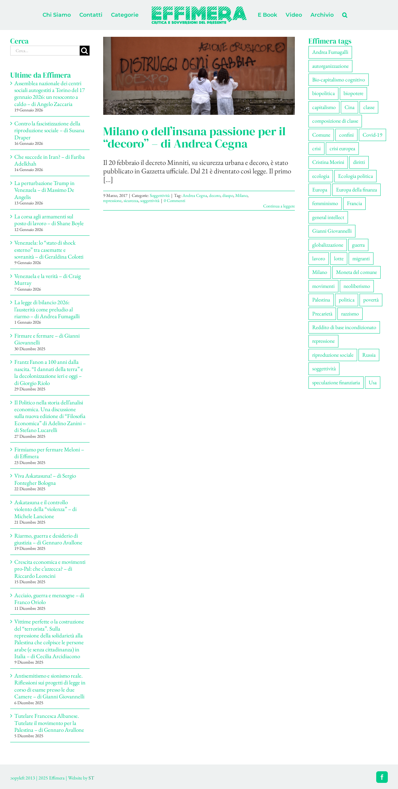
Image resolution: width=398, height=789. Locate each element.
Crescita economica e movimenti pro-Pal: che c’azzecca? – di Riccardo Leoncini (49, 568)
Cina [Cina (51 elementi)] (349, 107)
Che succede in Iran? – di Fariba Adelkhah (49, 160)
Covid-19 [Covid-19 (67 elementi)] (372, 134)
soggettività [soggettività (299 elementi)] (324, 368)
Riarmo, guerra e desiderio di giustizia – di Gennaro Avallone (48, 539)
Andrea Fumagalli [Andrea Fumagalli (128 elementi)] (330, 52)
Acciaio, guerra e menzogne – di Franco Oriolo (49, 598)
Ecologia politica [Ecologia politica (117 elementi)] (355, 176)
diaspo (227, 195)
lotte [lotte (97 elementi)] (339, 258)
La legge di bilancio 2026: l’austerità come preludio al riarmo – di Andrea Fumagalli (47, 309)
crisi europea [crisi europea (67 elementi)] (342, 148)
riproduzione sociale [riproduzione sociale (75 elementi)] (332, 354)
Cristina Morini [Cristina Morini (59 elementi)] (328, 162)
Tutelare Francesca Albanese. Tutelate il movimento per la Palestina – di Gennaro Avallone (49, 722)
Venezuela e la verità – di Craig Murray (47, 279)
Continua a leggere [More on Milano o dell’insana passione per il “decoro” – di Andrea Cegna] (279, 206)
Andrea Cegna (194, 195)
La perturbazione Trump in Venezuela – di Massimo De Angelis (44, 190)
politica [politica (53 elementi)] (346, 299)
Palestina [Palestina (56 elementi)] (321, 299)
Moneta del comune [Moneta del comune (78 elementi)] (356, 272)
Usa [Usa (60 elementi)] (373, 382)
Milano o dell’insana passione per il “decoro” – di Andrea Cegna (194, 137)
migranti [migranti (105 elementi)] (361, 258)
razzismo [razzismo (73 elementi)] (350, 313)
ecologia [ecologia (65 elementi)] (320, 176)
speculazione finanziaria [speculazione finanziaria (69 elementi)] (336, 382)
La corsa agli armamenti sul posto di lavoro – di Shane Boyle (49, 220)
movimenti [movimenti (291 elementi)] (323, 286)
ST (91, 778)
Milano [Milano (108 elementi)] (319, 272)
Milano (241, 195)
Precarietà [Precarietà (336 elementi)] (322, 313)
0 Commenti (174, 200)
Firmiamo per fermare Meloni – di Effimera (49, 453)
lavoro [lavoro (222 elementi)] (318, 258)
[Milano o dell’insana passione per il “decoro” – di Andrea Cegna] (199, 76)
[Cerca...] (45, 51)
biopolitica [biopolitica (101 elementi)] (323, 93)
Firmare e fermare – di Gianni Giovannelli (47, 339)
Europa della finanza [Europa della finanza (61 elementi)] (356, 189)
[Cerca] (85, 51)
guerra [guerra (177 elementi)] (358, 244)
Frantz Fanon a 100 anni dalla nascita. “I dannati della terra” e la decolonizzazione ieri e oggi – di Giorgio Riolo (48, 372)
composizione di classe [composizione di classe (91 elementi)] (335, 120)
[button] (344, 15)
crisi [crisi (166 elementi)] (316, 148)
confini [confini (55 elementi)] (346, 134)
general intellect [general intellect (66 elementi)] (328, 217)
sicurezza (131, 200)
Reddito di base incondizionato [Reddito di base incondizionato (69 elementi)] (344, 327)
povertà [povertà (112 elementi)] (371, 299)
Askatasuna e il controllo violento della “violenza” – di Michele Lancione (45, 509)
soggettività (149, 200)
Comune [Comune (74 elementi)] (321, 134)
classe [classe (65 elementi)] (369, 107)
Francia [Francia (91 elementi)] (354, 203)
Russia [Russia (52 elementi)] (369, 354)
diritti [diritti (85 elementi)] (359, 162)
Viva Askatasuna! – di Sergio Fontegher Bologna (45, 479)
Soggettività (160, 195)
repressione (112, 200)
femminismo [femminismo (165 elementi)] (325, 203)
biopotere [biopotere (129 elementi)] (353, 93)
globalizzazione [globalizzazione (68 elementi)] (327, 244)
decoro (214, 195)
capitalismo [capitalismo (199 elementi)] (324, 107)
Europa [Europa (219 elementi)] (319, 189)
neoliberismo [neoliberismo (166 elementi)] (357, 286)
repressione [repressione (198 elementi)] (323, 340)
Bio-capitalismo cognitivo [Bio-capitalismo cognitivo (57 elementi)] (338, 79)
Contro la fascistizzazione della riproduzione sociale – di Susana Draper (49, 130)
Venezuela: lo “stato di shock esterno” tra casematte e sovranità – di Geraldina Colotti (48, 249)
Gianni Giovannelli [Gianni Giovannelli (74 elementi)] (332, 230)
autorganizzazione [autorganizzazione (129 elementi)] (330, 65)
